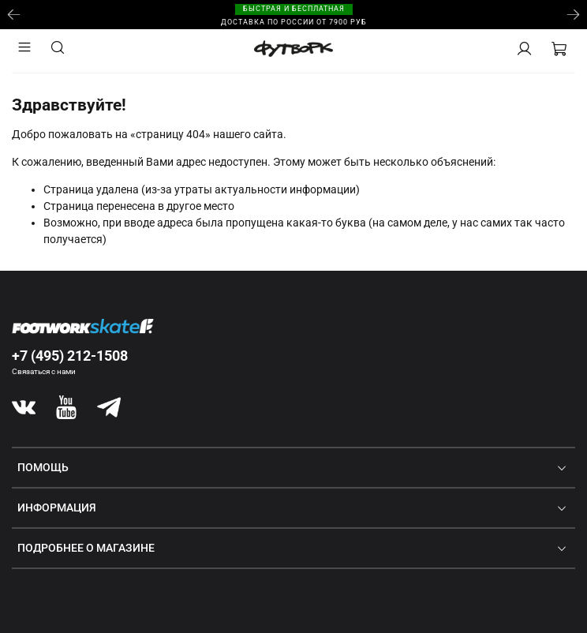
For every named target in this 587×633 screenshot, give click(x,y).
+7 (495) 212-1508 (70, 355)
